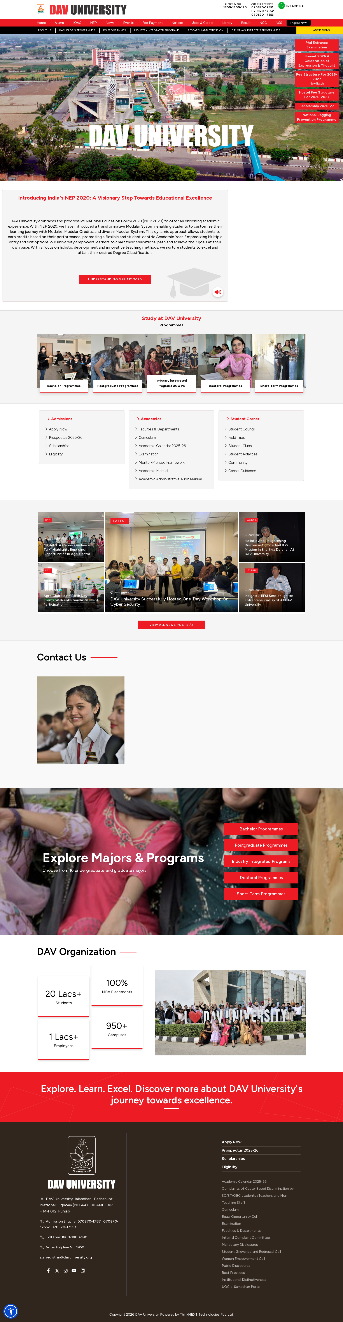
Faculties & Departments (159, 429)
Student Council (241, 429)
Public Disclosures (236, 1266)
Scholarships (59, 446)
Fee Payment (152, 23)
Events (128, 23)
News (110, 23)
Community (238, 462)
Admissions (321, 30)
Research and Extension (205, 30)
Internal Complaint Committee (246, 1237)
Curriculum (147, 437)
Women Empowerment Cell (243, 1259)
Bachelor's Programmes (77, 30)
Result (246, 23)
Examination (149, 454)
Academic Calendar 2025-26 (162, 446)
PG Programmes (114, 30)
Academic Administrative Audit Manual (170, 479)
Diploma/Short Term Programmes (255, 30)
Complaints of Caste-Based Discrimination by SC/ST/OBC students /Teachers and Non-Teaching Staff (258, 1195)
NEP (93, 23)
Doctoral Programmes (261, 877)
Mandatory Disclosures (240, 1244)
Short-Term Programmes (261, 893)
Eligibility (56, 454)
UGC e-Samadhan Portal (241, 1287)
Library (227, 23)
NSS (279, 23)
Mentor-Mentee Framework (162, 462)
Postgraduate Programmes (261, 845)
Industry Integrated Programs (157, 30)
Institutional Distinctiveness (244, 1280)
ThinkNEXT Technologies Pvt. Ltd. (207, 1314)
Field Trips (236, 437)
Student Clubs (240, 446)
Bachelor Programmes (261, 829)
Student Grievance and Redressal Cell (251, 1251)
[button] (10, 1311)
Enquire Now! (298, 23)
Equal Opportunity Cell (239, 1216)
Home (41, 23)
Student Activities (242, 454)
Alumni (60, 23)
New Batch (316, 78)
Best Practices (233, 1273)
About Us (44, 30)
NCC (263, 23)
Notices (178, 23)
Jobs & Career (203, 23)
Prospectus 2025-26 (65, 437)
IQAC (77, 23)
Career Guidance (242, 471)
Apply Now (58, 429)
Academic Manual (153, 471)
